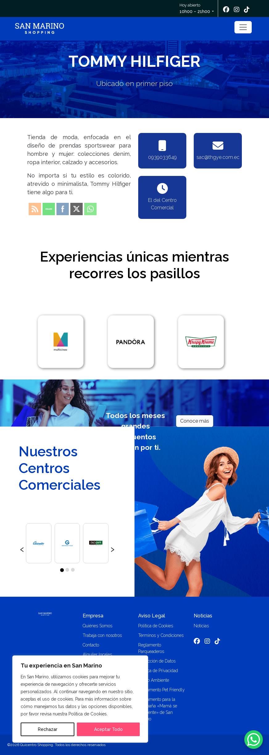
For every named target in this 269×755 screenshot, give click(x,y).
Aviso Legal (151, 616)
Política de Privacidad (158, 670)
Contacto (91, 644)
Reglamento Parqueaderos (151, 648)
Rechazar (47, 729)
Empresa (93, 616)
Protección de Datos (157, 661)
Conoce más (194, 421)
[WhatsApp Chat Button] (253, 739)
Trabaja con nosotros (102, 635)
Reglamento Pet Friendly (161, 689)
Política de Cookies (155, 625)
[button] (62, 570)
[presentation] (22, 548)
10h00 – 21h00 (195, 11)
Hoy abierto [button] (195, 9)
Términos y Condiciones (161, 635)
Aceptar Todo (108, 729)
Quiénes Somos (97, 625)
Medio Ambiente (153, 680)
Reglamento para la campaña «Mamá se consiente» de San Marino (157, 709)
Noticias (203, 616)
